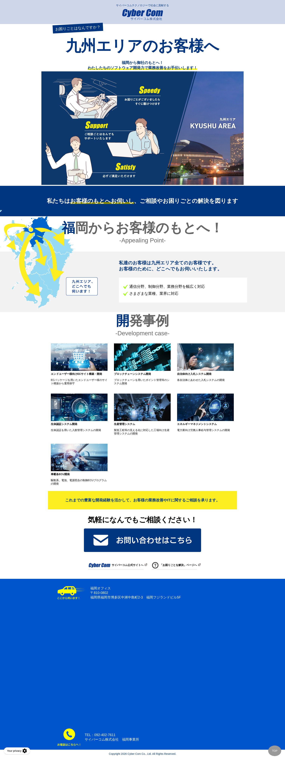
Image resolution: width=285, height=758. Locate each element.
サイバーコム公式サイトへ (115, 565)
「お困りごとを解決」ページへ (174, 565)
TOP (274, 750)
